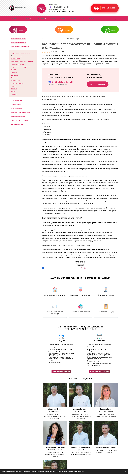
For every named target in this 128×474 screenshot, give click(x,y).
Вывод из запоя (29, 33)
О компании (25, 20)
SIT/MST (13, 96)
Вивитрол (14, 77)
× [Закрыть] (125, 472)
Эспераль (14, 99)
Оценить (80, 270)
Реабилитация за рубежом (20, 117)
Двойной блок (15, 85)
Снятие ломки (16, 109)
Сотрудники (73, 20)
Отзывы (62, 20)
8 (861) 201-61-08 (68, 7)
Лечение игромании (18, 121)
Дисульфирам (15, 63)
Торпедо (13, 74)
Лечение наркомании (18, 43)
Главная (14, 20)
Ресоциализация (17, 129)
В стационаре (15, 80)
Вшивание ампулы (16, 61)
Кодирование (105, 33)
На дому (13, 91)
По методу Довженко (17, 88)
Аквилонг (14, 93)
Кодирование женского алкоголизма (22, 66)
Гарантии (53, 20)
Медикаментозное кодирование (20, 72)
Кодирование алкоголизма (58, 44)
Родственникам (16, 113)
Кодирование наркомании (20, 51)
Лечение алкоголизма (18, 47)
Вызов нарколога (67, 33)
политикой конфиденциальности (85, 273)
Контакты (92, 20)
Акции (83, 20)
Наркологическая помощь (20, 125)
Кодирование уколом (17, 69)
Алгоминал (14, 82)
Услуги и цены (39, 20)
